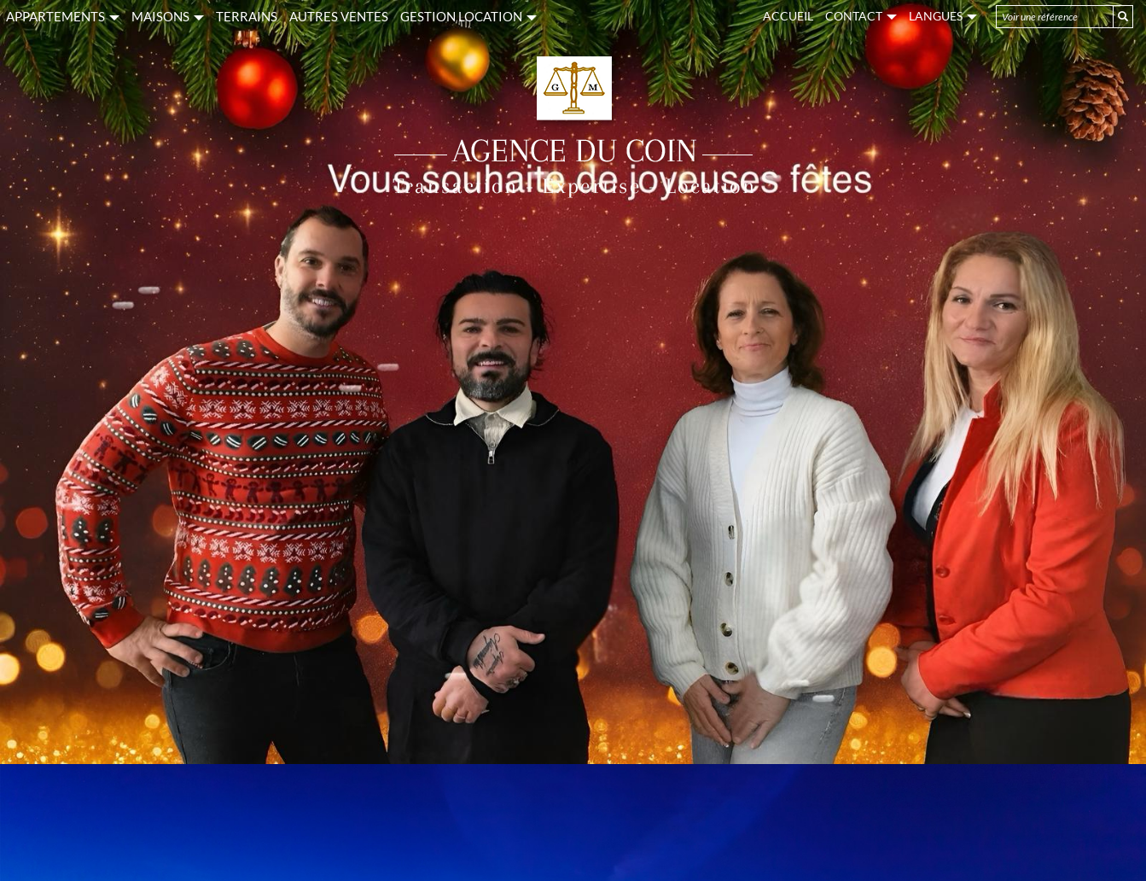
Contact (861, 16)
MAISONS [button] (167, 16)
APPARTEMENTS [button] (62, 16)
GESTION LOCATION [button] (468, 16)
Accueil (788, 16)
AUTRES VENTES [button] (338, 16)
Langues (943, 16)
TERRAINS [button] (246, 16)
